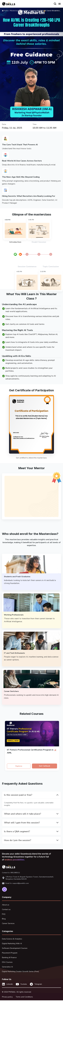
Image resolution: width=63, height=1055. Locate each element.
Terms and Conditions (24, 997)
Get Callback (44, 766)
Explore (19, 766)
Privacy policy (7, 997)
